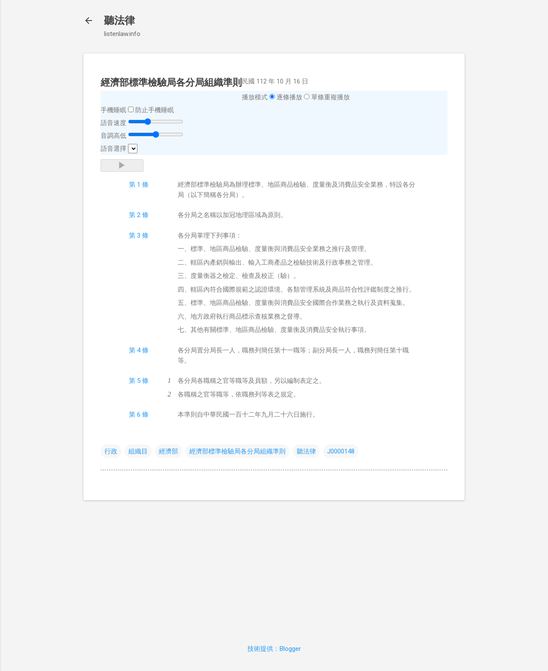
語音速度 (113, 123)
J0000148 (340, 451)
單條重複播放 (330, 97)
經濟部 (168, 451)
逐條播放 (289, 97)
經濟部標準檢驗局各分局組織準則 (237, 451)
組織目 (138, 451)
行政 (110, 451)
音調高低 (113, 136)
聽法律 (119, 21)
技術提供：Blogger (274, 649)
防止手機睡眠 (154, 110)
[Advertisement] (274, 567)
